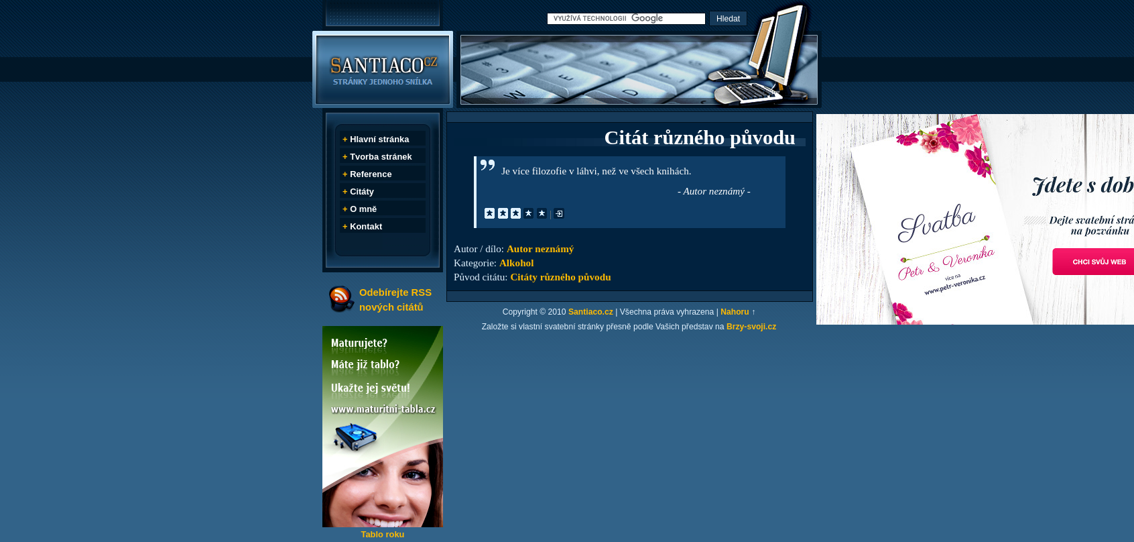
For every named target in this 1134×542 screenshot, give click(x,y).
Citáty (362, 191)
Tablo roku (382, 534)
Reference (370, 174)
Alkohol (516, 262)
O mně (363, 209)
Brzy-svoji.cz (751, 326)
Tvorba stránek (381, 157)
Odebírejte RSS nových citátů (395, 299)
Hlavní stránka (379, 139)
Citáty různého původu (560, 276)
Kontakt (366, 226)
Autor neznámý (540, 248)
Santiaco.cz (590, 312)
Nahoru (734, 312)
